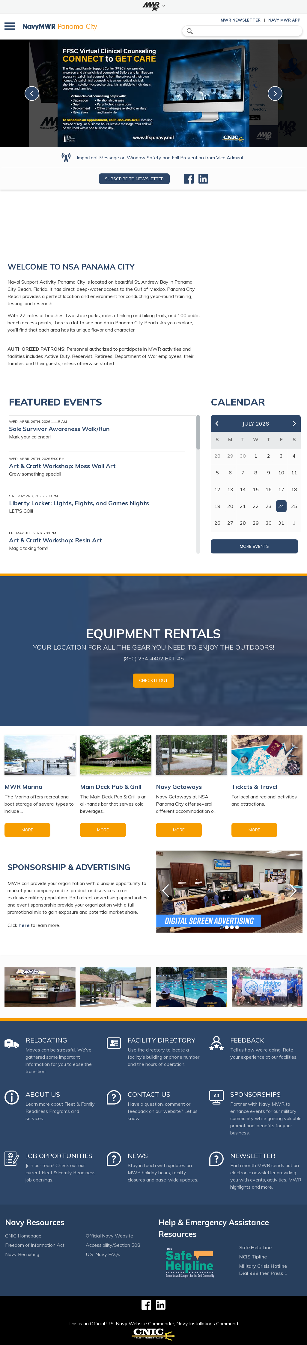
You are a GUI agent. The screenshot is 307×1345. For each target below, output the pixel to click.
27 (230, 523)
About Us (42, 1094)
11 (294, 473)
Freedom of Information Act (34, 1245)
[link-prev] (32, 93)
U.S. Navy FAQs (103, 1254)
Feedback (247, 1040)
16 (269, 489)
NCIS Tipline (253, 1257)
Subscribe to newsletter (134, 178)
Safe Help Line (255, 1247)
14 (243, 489)
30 (269, 523)
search (190, 31)
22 (256, 506)
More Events (254, 546)
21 (243, 506)
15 (256, 489)
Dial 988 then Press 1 (263, 1273)
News (138, 1156)
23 (269, 506)
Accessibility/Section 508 (113, 1245)
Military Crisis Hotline (263, 1266)
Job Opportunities (58, 1156)
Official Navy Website (109, 1236)
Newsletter (253, 1156)
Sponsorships (255, 1094)
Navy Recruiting (22, 1254)
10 (281, 473)
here (24, 925)
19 (217, 506)
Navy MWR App (284, 20)
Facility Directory (161, 1040)
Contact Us (149, 1094)
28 (243, 523)
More (27, 830)
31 (281, 523)
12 (217, 489)
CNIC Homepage (23, 1236)
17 (281, 489)
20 (230, 506)
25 (294, 506)
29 (256, 523)
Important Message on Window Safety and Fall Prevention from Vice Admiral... (161, 158)
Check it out (153, 680)
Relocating (46, 1040)
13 (230, 489)
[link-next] (275, 93)
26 (217, 523)
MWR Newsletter (241, 20)
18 (294, 489)
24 (281, 506)
